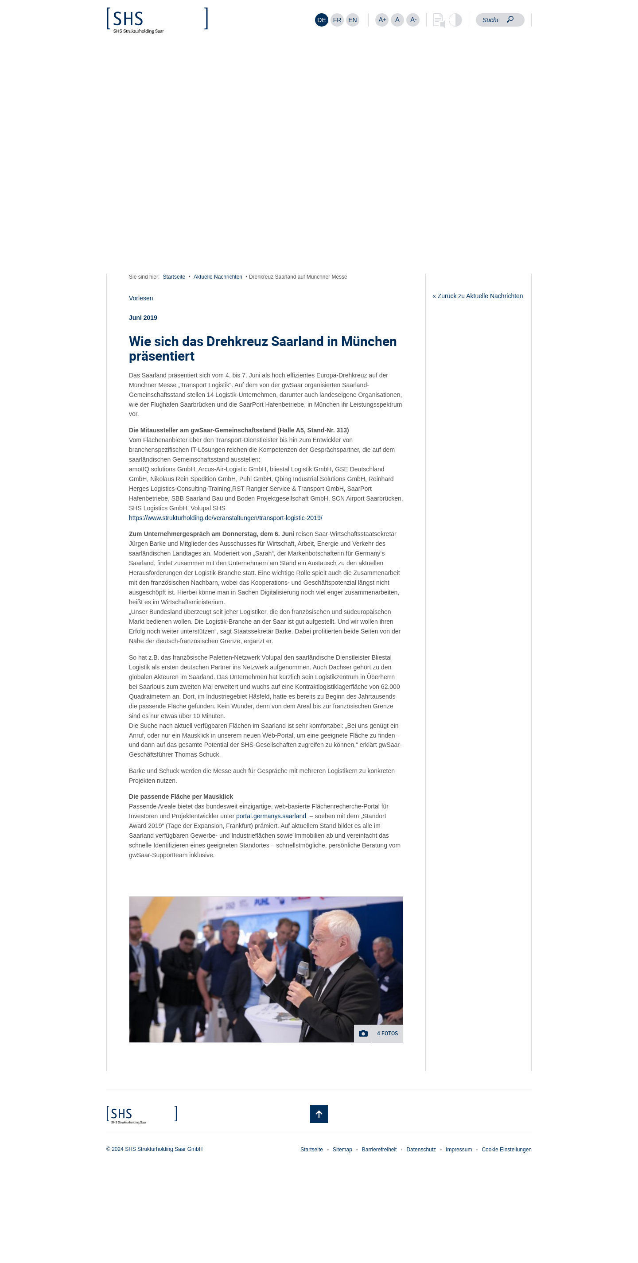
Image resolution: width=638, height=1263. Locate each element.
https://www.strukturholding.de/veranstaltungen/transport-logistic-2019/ (226, 517)
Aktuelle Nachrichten (218, 277)
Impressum (459, 1149)
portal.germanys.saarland (271, 816)
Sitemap (342, 1149)
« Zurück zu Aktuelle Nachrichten (477, 295)
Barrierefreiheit (379, 1149)
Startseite (174, 277)
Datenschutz (421, 1149)
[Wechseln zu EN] (352, 20)
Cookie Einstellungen (507, 1149)
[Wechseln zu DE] (321, 20)
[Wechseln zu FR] (337, 20)
